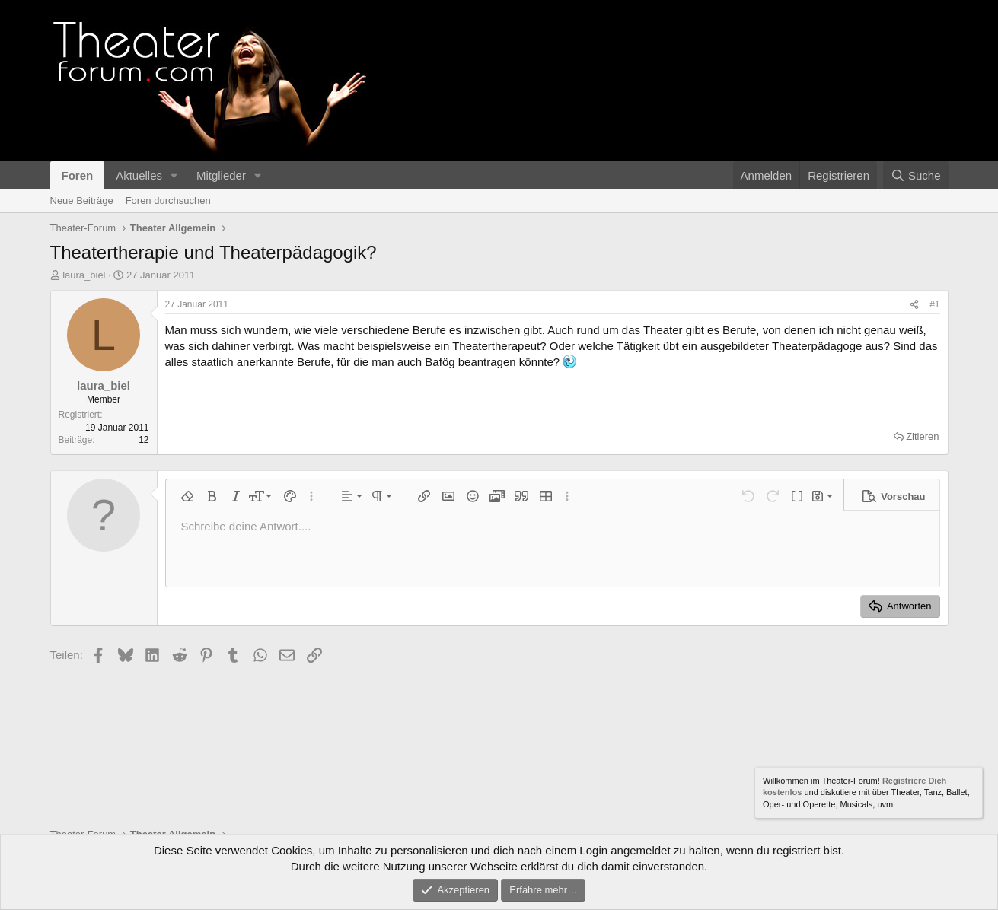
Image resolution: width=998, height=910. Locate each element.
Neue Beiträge (81, 200)
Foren (78, 175)
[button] (174, 175)
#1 (934, 304)
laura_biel (83, 275)
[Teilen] (914, 304)
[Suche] (916, 175)
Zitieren (922, 436)
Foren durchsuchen (168, 200)
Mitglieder (221, 175)
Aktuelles (139, 175)
